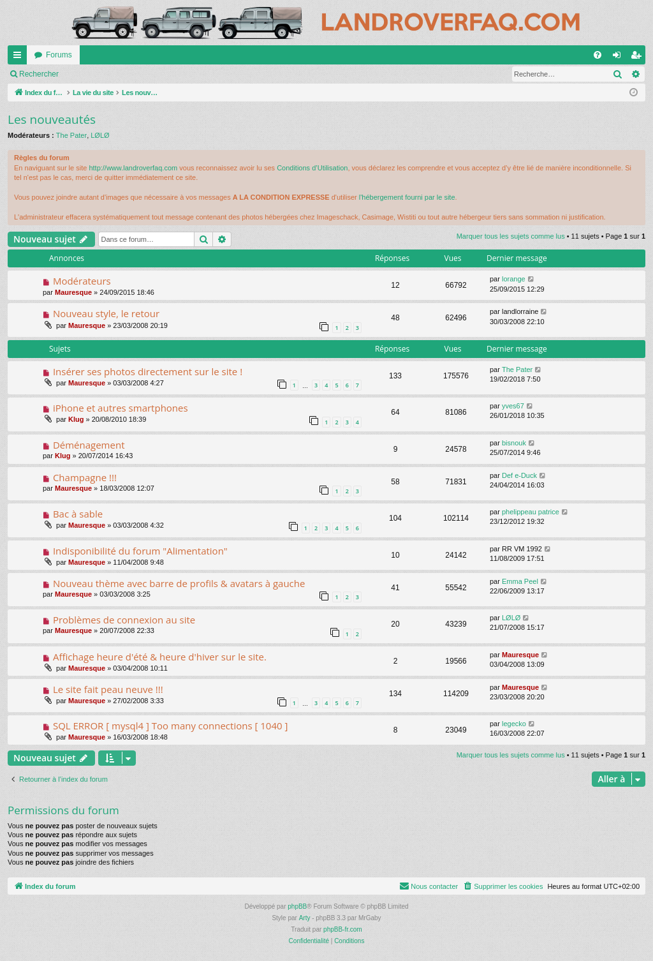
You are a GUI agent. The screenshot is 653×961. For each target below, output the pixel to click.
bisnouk (514, 443)
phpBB (297, 906)
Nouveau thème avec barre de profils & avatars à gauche (179, 583)
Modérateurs (82, 280)
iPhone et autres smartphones (120, 407)
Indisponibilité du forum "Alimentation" (140, 550)
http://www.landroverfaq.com (133, 168)
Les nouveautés (52, 119)
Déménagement (89, 444)
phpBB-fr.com (342, 929)
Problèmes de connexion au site (124, 619)
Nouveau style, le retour (106, 313)
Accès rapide (20, 57)
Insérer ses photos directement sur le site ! (147, 371)
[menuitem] (597, 54)
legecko (514, 723)
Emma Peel (520, 581)
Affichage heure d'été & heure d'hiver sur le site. (160, 656)
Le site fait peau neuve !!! (108, 689)
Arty (305, 917)
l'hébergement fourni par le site (407, 197)
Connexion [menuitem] (619, 57)
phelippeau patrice (530, 512)
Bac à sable (78, 513)
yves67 (513, 406)
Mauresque (73, 292)
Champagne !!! (85, 477)
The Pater (71, 135)
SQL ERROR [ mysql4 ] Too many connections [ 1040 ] (170, 725)
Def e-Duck (519, 475)
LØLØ (100, 135)
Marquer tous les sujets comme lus (78, 74)
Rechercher (175, 74)
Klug (76, 419)
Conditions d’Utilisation (312, 168)
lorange (513, 279)
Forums (59, 54)
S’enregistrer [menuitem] (638, 57)
